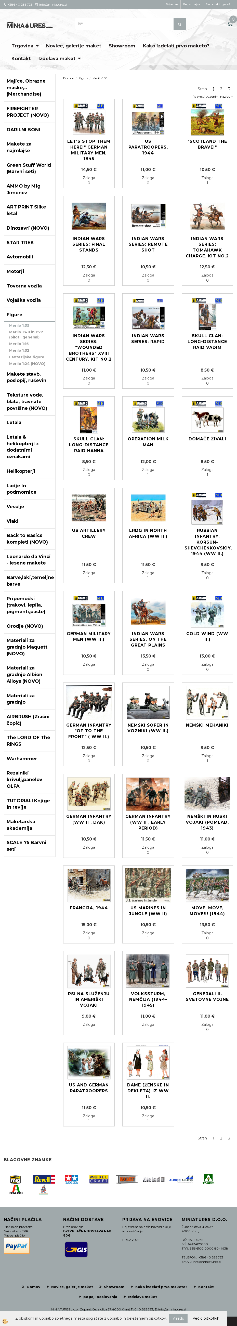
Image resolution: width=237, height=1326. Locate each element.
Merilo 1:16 (19, 344)
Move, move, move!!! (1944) (207, 910)
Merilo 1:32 (19, 350)
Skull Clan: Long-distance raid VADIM (207, 341)
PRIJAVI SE (130, 1240)
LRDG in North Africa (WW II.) (148, 533)
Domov (68, 78)
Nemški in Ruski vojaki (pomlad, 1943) (207, 822)
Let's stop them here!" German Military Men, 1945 (88, 150)
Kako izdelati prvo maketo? (176, 46)
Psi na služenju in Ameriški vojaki (89, 999)
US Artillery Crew (89, 533)
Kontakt (21, 58)
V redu (178, 1318)
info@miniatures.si (172, 1309)
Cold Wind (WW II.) (207, 636)
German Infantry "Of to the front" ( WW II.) (89, 731)
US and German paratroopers (89, 1088)
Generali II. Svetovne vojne (207, 996)
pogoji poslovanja (100, 1297)
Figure (83, 78)
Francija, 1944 (89, 907)
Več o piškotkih (206, 1318)
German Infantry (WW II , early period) (148, 822)
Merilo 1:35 (19, 325)
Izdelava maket (56, 58)
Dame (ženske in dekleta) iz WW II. (148, 1091)
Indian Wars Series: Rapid (148, 338)
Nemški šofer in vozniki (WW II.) (148, 728)
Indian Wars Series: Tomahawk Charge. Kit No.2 (207, 247)
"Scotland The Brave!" (207, 144)
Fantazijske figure (26, 357)
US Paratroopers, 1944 (148, 147)
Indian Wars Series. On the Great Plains (148, 639)
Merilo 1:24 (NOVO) (27, 363)
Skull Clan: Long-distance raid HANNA (89, 445)
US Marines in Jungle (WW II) (148, 910)
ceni (214, 96)
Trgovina (22, 46)
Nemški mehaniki (207, 725)
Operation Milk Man (148, 442)
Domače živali (207, 439)
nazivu (226, 96)
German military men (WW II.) (89, 636)
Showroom (122, 46)
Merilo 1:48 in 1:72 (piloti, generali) (26, 334)
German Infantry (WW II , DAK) (89, 819)
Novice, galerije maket (73, 46)
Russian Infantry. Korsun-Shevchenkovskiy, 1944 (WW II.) (208, 542)
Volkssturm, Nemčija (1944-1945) (148, 999)
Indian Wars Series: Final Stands (88, 244)
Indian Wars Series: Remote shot (148, 244)
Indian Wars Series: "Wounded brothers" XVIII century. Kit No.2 (89, 347)
